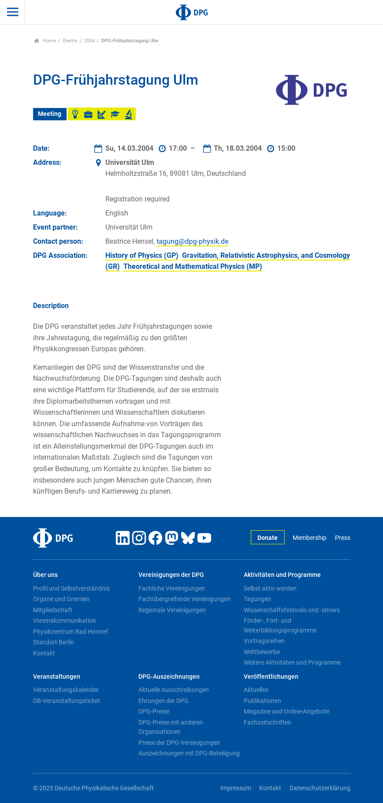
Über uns (45, 575)
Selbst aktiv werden (270, 588)
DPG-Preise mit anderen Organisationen (170, 727)
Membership (310, 538)
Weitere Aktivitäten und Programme (292, 662)
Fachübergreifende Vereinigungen (184, 598)
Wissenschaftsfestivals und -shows (292, 609)
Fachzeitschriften (267, 722)
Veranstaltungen (56, 676)
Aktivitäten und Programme (282, 575)
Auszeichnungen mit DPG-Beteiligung (189, 753)
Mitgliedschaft (52, 609)
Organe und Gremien (61, 598)
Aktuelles (256, 689)
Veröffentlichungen (271, 676)
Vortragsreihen (264, 640)
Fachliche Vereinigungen (171, 588)
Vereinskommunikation (64, 620)
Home (45, 41)
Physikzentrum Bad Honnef (70, 631)
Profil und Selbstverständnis (71, 588)
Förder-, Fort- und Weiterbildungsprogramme (280, 625)
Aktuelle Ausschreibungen (173, 689)
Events (70, 41)
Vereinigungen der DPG (171, 575)
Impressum (235, 788)
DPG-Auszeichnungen (169, 676)
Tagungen (257, 598)
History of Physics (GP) (141, 255)
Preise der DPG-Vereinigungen (179, 742)
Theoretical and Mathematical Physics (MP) (192, 266)
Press (342, 538)
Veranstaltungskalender (66, 689)
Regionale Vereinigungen (172, 609)
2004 (89, 41)
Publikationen (262, 700)
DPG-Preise (153, 711)
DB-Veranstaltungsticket (66, 700)
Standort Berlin (53, 642)
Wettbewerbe (262, 651)
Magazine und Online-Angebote (286, 711)
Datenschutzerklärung (320, 788)
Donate (267, 538)
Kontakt (44, 653)
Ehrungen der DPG (163, 700)
